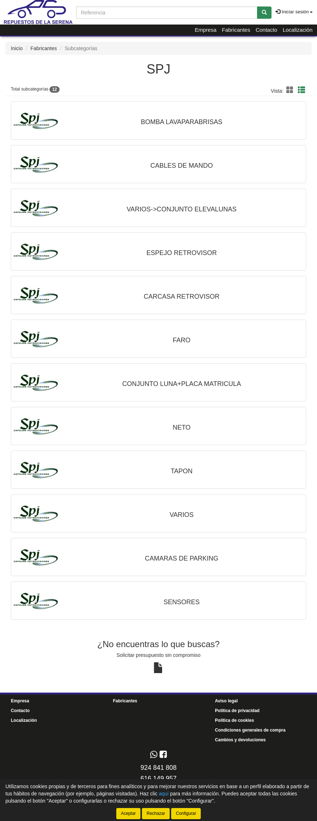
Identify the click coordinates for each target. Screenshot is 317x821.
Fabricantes (236, 30)
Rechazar (156, 813)
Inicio (17, 48)
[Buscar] (264, 12)
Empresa (205, 30)
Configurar (186, 813)
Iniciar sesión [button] (293, 11)
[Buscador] (166, 12)
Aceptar (128, 813)
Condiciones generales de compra (250, 730)
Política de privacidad (237, 710)
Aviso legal (226, 700)
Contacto (266, 30)
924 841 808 (158, 767)
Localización (298, 30)
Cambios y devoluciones (240, 739)
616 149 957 (158, 778)
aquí (164, 793)
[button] (291, 90)
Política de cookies (234, 720)
